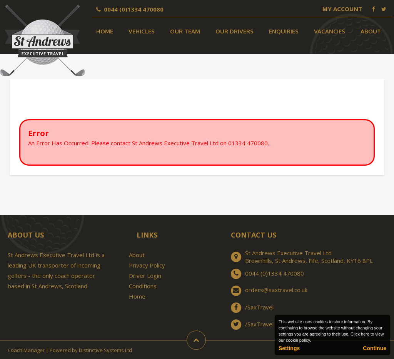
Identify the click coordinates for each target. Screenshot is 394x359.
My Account (342, 9)
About (371, 31)
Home (104, 31)
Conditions (143, 286)
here (365, 334)
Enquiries (284, 31)
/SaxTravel (259, 307)
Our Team (185, 31)
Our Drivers (234, 31)
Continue (374, 348)
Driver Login (145, 275)
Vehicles (142, 31)
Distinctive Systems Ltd (105, 350)
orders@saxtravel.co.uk (276, 290)
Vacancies (329, 31)
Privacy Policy (147, 265)
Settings (289, 348)
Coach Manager (26, 350)
